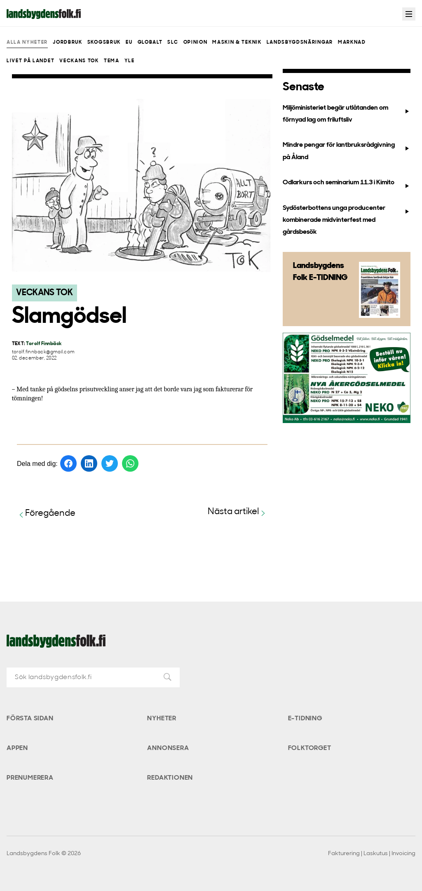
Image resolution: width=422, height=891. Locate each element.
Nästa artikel (237, 512)
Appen (17, 748)
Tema (112, 61)
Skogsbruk (104, 42)
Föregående (46, 514)
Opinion (195, 42)
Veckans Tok (78, 61)
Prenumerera (30, 778)
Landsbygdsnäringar (300, 42)
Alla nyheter (27, 42)
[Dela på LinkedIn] (89, 463)
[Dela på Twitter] (109, 463)
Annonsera (168, 748)
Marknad (352, 42)
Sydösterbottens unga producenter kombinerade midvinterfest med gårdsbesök (346, 220)
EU (129, 42)
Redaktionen (170, 778)
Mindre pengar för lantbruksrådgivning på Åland (346, 151)
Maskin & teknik (236, 42)
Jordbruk (67, 42)
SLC (172, 42)
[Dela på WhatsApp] (130, 463)
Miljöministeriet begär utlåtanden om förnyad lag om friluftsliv (346, 114)
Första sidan (30, 718)
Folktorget (309, 748)
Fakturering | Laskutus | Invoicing (371, 854)
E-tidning (305, 718)
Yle (129, 61)
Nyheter (161, 718)
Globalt (150, 42)
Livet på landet (30, 61)
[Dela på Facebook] (68, 463)
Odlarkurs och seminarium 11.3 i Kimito (346, 184)
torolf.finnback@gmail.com (43, 352)
